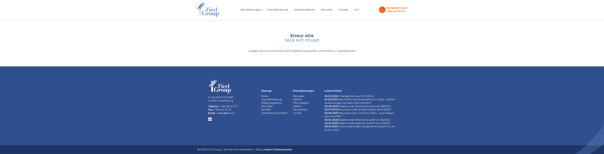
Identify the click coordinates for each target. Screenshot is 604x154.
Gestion (297, 106)
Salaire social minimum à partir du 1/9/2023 (357, 106)
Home (264, 96)
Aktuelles (327, 9)
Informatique (301, 103)
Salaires (297, 99)
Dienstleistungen (250, 9)
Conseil (297, 113)
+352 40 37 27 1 (229, 106)
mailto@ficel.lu (226, 113)
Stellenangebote (304, 9)
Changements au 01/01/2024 (349, 96)
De (356, 9)
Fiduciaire (298, 96)
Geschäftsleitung (277, 9)
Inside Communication (278, 149)
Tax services (300, 109)
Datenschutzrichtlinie (274, 113)
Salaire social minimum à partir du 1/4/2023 (357, 119)
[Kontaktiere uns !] (393, 9)
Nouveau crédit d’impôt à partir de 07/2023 (357, 109)
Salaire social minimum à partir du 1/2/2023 (357, 123)
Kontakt (343, 9)
